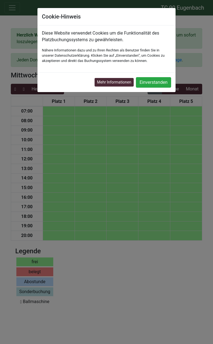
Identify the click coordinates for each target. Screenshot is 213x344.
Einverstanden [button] (154, 82)
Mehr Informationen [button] (114, 82)
